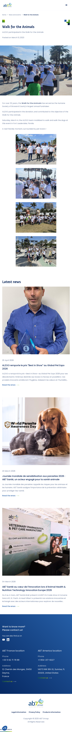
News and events (15, 15)
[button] (66, 5)
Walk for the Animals (31, 15)
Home (4, 15)
